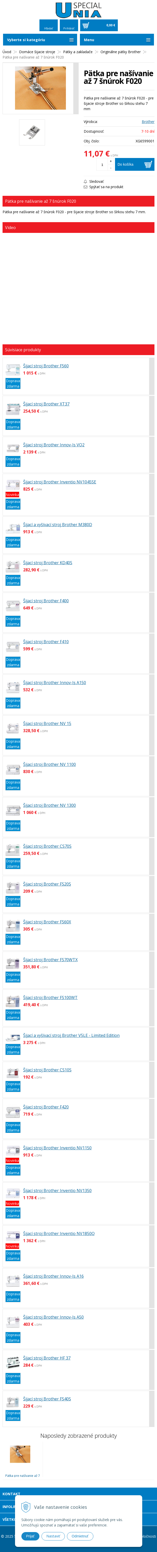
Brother (148, 121)
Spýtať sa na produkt (103, 186)
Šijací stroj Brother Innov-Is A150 (54, 682)
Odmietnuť (80, 1536)
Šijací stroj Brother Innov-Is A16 (53, 1276)
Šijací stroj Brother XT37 (46, 404)
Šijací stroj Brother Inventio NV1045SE (59, 482)
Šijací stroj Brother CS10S (47, 1070)
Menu (89, 39)
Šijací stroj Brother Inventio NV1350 (57, 1190)
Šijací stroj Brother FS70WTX (50, 959)
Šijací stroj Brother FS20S (47, 884)
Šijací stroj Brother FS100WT (50, 997)
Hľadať (48, 28)
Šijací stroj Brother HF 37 (46, 1358)
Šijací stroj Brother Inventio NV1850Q (59, 1233)
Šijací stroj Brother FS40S (47, 1399)
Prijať (30, 1536)
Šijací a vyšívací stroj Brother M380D (57, 524)
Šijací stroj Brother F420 (46, 1107)
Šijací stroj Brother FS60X (47, 922)
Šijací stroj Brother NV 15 (47, 723)
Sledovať (94, 181)
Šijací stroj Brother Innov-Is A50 (53, 1317)
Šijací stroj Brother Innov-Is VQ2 (53, 445)
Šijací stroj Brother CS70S (47, 846)
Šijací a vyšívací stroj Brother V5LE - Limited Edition (71, 1035)
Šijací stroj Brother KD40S (47, 562)
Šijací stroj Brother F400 (46, 601)
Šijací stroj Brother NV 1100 (49, 764)
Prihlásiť (68, 28)
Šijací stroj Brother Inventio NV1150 (57, 1148)
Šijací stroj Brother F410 (46, 641)
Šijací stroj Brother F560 (46, 366)
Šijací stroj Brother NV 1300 (49, 805)
